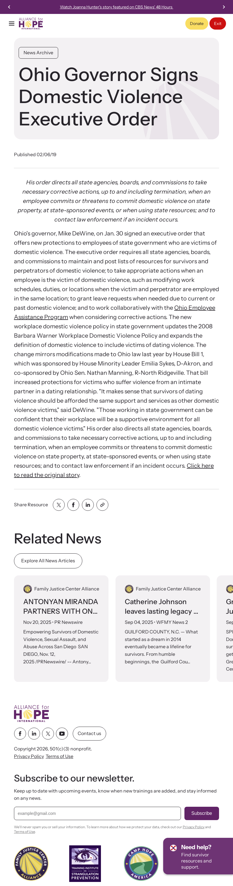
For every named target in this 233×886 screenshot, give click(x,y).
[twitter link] (48, 734)
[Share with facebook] (73, 505)
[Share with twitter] (59, 505)
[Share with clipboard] (102, 505)
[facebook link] (20, 734)
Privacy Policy (29, 756)
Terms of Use (59, 756)
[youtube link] (62, 734)
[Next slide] (223, 6)
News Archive (38, 52)
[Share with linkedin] (88, 505)
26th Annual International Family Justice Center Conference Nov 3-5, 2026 (131, 7)
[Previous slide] (9, 6)
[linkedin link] (34, 734)
